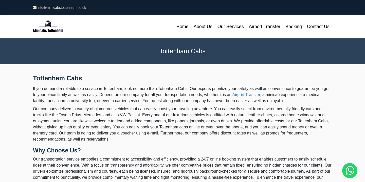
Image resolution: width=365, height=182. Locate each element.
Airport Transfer (264, 26)
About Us (203, 26)
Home (182, 26)
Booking (293, 26)
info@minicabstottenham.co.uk (59, 8)
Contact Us (318, 26)
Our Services (230, 26)
